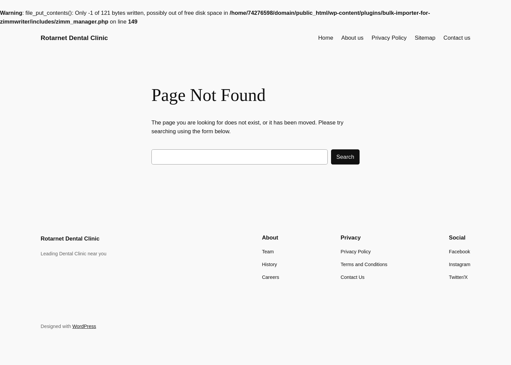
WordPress (84, 326)
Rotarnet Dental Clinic (74, 37)
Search (345, 157)
